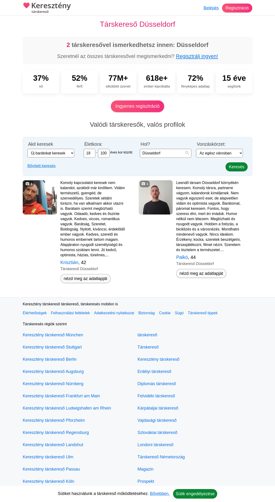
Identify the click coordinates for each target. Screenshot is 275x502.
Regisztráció (237, 8)
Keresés (236, 167)
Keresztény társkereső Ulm (48, 457)
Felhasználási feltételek (70, 313)
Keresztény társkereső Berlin (50, 359)
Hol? (145, 144)
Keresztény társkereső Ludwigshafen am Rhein (67, 408)
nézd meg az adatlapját (85, 278)
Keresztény (47, 8)
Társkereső (148, 347)
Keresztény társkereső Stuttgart (52, 347)
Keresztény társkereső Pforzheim (54, 420)
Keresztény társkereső (158, 359)
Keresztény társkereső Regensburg (56, 432)
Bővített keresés (41, 166)
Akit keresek (40, 144)
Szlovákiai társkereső (157, 432)
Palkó (182, 257)
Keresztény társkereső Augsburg (53, 371)
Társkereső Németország (161, 457)
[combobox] (165, 153)
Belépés (211, 8)
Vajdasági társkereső (157, 420)
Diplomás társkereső (157, 383)
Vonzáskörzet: (211, 144)
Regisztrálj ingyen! (197, 56)
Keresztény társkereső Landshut (53, 444)
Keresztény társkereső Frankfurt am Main (61, 396)
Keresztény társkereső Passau (51, 469)
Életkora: (93, 144)
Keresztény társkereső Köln (48, 481)
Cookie (165, 313)
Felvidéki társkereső (156, 396)
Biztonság (146, 313)
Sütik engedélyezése (195, 493)
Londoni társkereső (155, 444)
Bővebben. (160, 493)
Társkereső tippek (203, 313)
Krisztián (69, 262)
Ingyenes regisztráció (137, 106)
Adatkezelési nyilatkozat (114, 313)
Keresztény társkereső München (53, 335)
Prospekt (146, 481)
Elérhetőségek (35, 313)
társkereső (147, 335)
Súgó (179, 313)
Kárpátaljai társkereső (158, 408)
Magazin (145, 469)
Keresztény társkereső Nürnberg (53, 383)
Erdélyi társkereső (154, 371)
